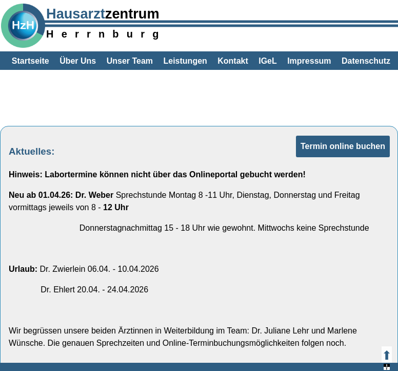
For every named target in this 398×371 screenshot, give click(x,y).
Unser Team (130, 61)
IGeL (267, 61)
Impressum (309, 61)
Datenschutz (366, 61)
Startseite (30, 61)
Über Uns (77, 61)
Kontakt (232, 61)
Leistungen (185, 61)
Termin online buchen (343, 146)
